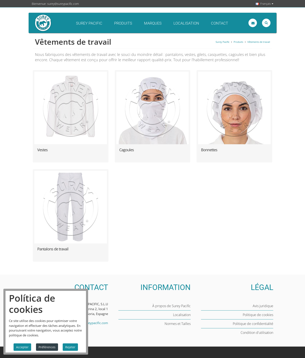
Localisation (186, 23)
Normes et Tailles (178, 323)
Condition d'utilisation (257, 332)
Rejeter (70, 347)
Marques (153, 23)
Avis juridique (263, 306)
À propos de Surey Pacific (171, 306)
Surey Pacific (89, 23)
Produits (123, 23)
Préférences (47, 347)
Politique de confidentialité (253, 323)
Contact (219, 23)
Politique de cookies (258, 314)
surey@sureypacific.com (63, 4)
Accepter (22, 347)
